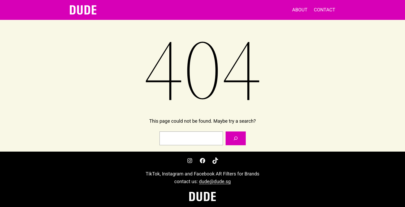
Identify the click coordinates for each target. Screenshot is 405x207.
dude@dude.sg (215, 181)
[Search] (236, 138)
